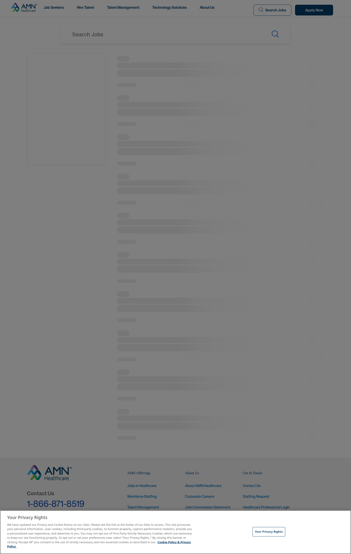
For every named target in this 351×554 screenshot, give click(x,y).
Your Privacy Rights (269, 532)
